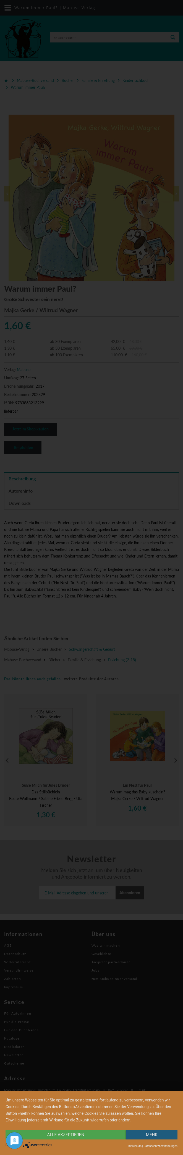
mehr (152, 1134)
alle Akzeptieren (65, 1134)
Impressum (135, 1146)
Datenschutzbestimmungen (160, 1146)
